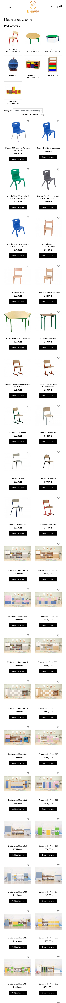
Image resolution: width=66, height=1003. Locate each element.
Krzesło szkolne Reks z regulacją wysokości (17, 385)
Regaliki (13, 75)
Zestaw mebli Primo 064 (17, 754)
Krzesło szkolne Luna (48, 432)
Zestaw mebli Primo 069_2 (17, 570)
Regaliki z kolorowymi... (33, 76)
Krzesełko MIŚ (18, 292)
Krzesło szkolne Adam (48, 524)
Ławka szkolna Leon (48, 338)
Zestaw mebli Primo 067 (48, 616)
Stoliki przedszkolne (33, 50)
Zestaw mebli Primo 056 (17, 938)
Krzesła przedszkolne (13, 50)
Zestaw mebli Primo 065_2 (17, 708)
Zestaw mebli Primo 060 (17, 846)
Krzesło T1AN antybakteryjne (48, 148)
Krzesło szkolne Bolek (17, 524)
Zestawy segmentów (13, 102)
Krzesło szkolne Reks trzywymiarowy (48, 385)
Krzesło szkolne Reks (17, 432)
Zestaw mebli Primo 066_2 (17, 662)
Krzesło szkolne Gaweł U (48, 478)
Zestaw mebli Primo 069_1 (48, 570)
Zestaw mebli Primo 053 (48, 984)
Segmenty (53, 75)
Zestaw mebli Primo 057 (48, 892)
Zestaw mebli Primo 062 (17, 800)
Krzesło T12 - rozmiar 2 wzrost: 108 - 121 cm (17, 149)
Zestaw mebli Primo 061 (48, 800)
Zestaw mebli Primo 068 (17, 616)
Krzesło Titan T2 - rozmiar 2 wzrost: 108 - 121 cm (48, 197)
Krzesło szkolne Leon (18, 478)
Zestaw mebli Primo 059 (48, 846)
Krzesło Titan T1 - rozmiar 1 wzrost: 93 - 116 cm (18, 245)
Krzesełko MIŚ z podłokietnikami (48, 245)
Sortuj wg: (8, 110)
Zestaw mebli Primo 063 (48, 754)
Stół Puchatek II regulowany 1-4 (17, 338)
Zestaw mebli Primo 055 (48, 938)
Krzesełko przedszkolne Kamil (48, 292)
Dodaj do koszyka (18, 159)
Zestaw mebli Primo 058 (17, 892)
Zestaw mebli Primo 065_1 (48, 708)
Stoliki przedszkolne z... (53, 50)
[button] (10, 7)
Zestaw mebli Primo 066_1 (48, 662)
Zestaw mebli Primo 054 (17, 984)
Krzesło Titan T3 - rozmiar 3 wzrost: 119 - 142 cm (18, 197)
